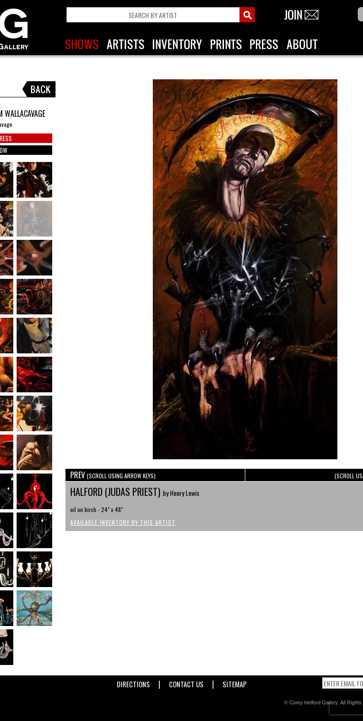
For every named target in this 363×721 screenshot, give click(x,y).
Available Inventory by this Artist (123, 522)
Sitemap (235, 682)
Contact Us (186, 682)
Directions (133, 682)
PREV (113, 475)
